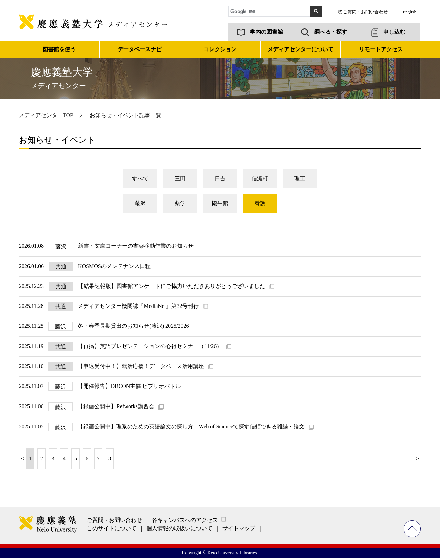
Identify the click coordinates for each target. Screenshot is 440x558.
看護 (259, 203)
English (409, 11)
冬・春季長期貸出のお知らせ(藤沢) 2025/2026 (133, 326)
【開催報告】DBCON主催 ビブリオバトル (129, 386)
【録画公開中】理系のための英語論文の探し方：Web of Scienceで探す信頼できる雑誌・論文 (192, 426)
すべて (140, 178)
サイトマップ (238, 528)
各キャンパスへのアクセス (185, 520)
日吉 (220, 178)
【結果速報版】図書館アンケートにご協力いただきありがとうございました (172, 286)
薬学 (180, 203)
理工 (299, 178)
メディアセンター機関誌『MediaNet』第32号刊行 (139, 306)
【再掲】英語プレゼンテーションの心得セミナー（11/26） (150, 346)
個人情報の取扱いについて (179, 528)
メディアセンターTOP (46, 115)
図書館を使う (59, 49)
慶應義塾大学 (62, 77)
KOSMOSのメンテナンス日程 (114, 266)
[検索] (270, 11)
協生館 (220, 203)
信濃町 (260, 178)
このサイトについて (111, 528)
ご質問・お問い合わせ (365, 11)
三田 (180, 178)
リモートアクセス (381, 49)
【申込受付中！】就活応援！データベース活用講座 (142, 366)
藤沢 (140, 203)
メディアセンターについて (300, 49)
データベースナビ (140, 49)
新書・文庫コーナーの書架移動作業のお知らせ (136, 246)
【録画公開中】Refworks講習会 (116, 406)
